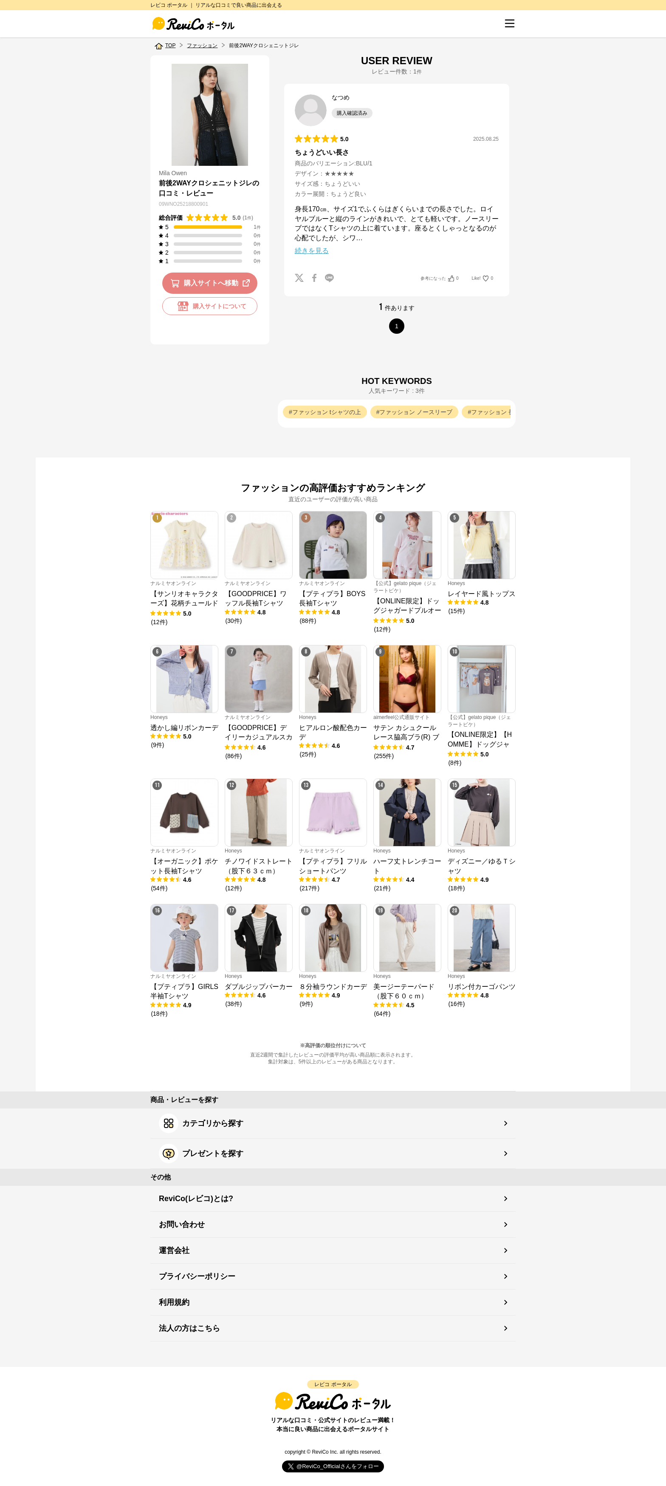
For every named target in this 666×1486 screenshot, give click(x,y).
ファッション (202, 45)
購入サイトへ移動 (212, 283)
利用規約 (174, 1302)
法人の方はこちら (189, 1328)
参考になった (439, 278)
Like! (482, 278)
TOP (170, 45)
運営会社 (174, 1250)
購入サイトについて (209, 306)
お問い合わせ (182, 1224)
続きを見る (312, 250)
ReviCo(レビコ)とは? (196, 1198)
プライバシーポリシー (197, 1276)
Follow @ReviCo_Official (333, 1466)
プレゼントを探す (201, 1153)
